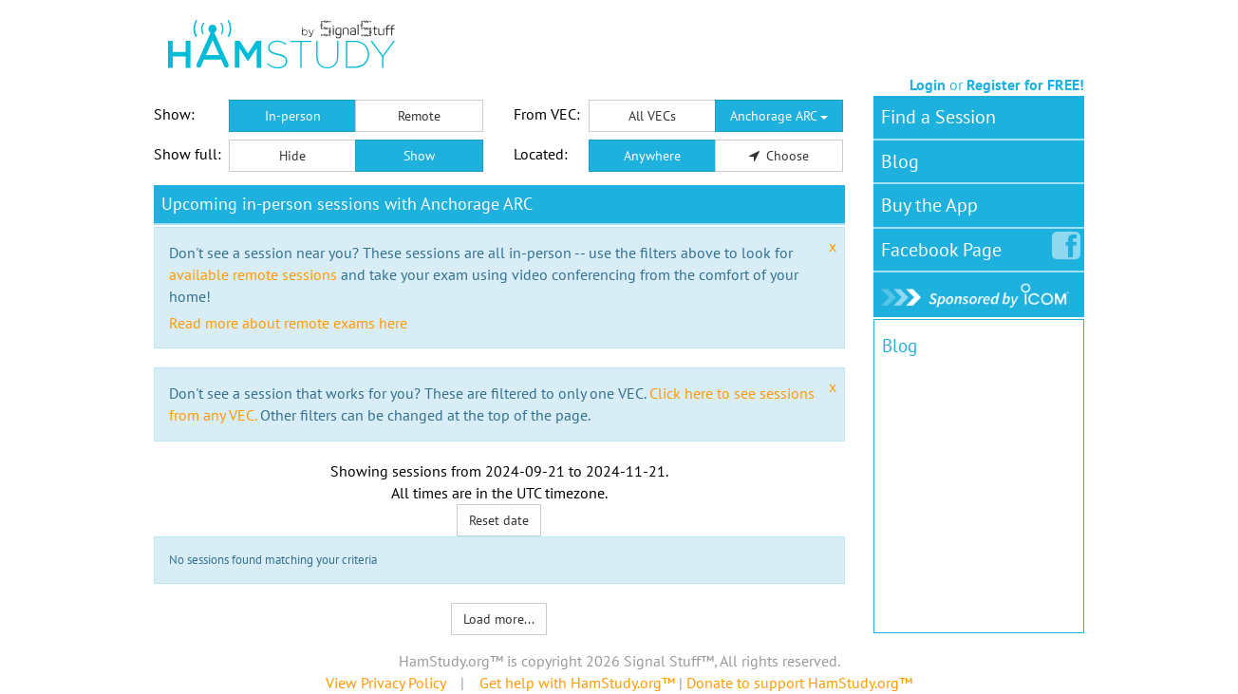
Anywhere (652, 155)
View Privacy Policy (385, 682)
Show (419, 155)
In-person (293, 115)
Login (928, 84)
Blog (900, 161)
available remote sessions (253, 274)
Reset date (499, 520)
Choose (779, 155)
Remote (419, 115)
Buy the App (929, 205)
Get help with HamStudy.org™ (577, 682)
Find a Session (938, 116)
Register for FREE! (1025, 84)
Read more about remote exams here (288, 322)
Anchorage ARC (779, 115)
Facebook (945, 246)
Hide (292, 155)
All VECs (652, 115)
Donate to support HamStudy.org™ (799, 682)
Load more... (499, 619)
